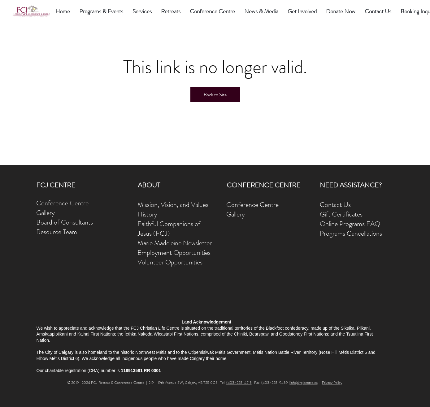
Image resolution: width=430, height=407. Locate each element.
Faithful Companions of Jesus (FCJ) (168, 228)
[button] (142, 11)
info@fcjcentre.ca (304, 382)
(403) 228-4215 (239, 382)
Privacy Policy (332, 382)
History (147, 214)
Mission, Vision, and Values (172, 204)
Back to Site (215, 94)
